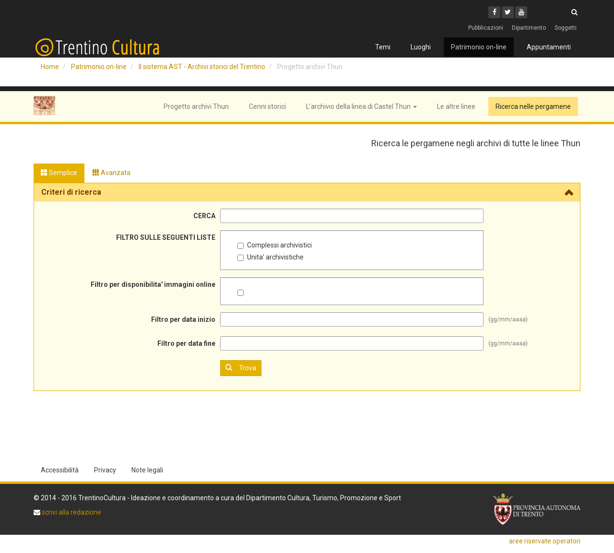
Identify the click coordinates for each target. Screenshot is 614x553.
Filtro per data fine (186, 343)
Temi (382, 47)
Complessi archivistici (274, 245)
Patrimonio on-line (479, 47)
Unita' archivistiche (270, 257)
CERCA (204, 216)
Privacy (105, 470)
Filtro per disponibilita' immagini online (153, 284)
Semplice (59, 172)
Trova (240, 368)
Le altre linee (456, 106)
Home (50, 67)
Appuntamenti (549, 47)
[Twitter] (508, 12)
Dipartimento (529, 27)
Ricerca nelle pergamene (533, 106)
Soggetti (566, 27)
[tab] (307, 192)
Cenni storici (267, 106)
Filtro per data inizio (183, 319)
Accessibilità (60, 470)
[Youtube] (521, 12)
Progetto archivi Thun (196, 106)
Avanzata (111, 172)
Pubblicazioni (485, 27)
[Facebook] (494, 12)
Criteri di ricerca (71, 192)
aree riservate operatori (544, 541)
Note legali (147, 470)
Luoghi (421, 47)
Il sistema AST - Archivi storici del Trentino (202, 67)
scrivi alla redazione (70, 512)
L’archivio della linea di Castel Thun (361, 106)
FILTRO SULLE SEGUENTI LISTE (165, 237)
